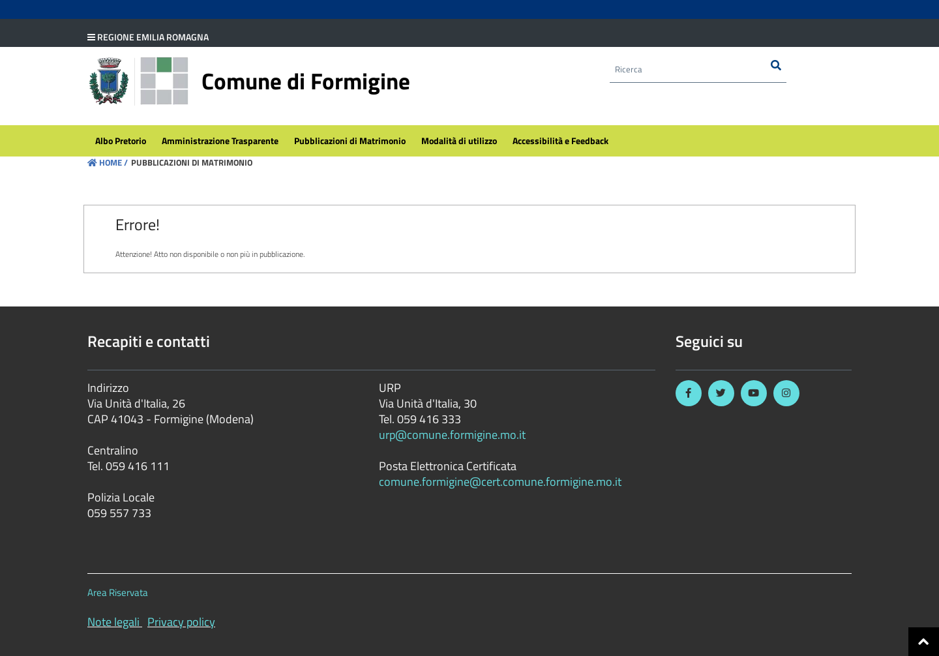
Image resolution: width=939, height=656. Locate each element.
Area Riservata (117, 592)
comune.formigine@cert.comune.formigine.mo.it (500, 481)
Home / (107, 162)
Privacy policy (181, 622)
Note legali (113, 622)
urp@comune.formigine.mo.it (452, 434)
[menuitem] (120, 141)
